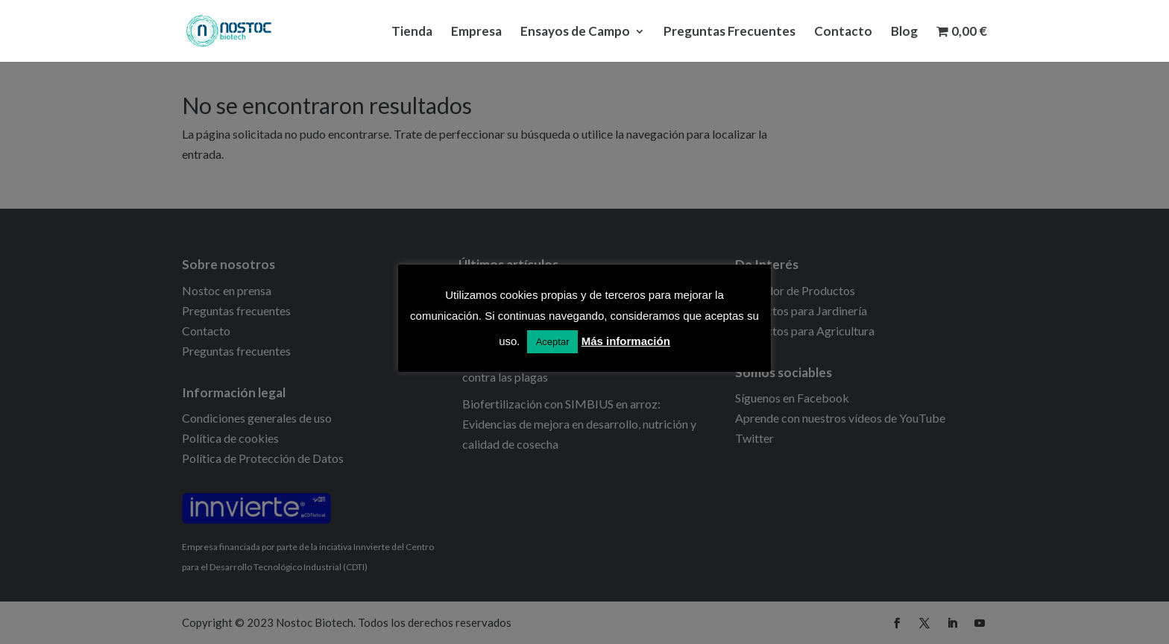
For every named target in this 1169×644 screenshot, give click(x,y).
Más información (626, 341)
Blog (904, 32)
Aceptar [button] (553, 341)
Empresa (476, 32)
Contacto (843, 32)
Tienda (411, 32)
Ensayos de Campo (575, 32)
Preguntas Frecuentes (729, 32)
